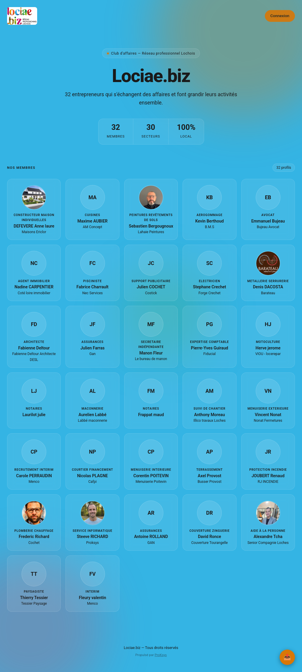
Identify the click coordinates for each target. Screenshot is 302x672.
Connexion (280, 15)
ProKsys (161, 655)
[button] (34, 209)
